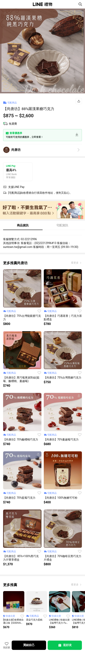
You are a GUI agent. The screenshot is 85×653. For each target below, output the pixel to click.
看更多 (75, 262)
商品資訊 (23, 225)
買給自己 (29, 645)
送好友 (65, 645)
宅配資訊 (62, 225)
